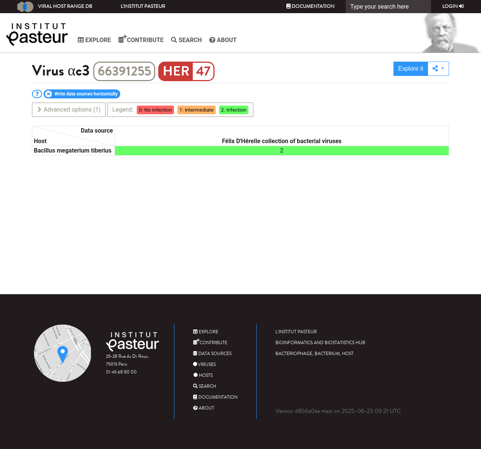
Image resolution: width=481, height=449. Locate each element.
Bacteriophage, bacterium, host (314, 354)
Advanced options (68, 109)
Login (453, 6)
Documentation (310, 6)
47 (203, 71)
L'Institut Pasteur (143, 6)
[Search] (388, 6)
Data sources (212, 354)
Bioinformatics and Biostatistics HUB (320, 343)
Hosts (203, 375)
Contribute (140, 39)
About (223, 40)
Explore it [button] (411, 68)
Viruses (204, 364)
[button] (438, 69)
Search (186, 40)
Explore (94, 40)
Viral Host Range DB (54, 7)
